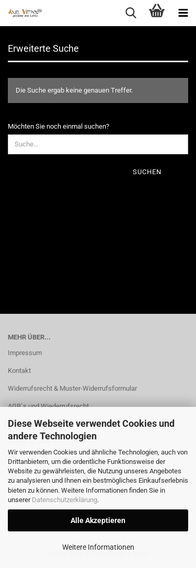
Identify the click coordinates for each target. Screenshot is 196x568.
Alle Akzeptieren (98, 520)
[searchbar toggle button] (131, 13)
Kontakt (19, 370)
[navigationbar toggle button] (183, 13)
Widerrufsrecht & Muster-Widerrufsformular (72, 388)
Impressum (25, 353)
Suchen (147, 172)
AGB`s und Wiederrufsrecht (48, 406)
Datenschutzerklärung (64, 500)
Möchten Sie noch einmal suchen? (58, 126)
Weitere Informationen (98, 547)
